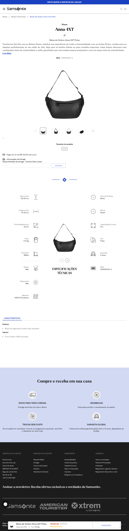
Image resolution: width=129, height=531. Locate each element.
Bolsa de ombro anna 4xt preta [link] (43, 17)
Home (5, 17)
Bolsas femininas (18, 17)
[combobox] (120, 518)
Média (64, 149)
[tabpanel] (64, 343)
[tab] (12, 318)
